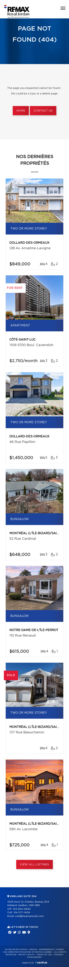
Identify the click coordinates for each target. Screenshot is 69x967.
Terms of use (44, 955)
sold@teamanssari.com (29, 916)
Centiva (41, 962)
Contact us (42, 111)
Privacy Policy (26, 955)
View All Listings (34, 864)
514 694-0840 (22, 909)
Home (20, 111)
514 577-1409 (22, 912)
